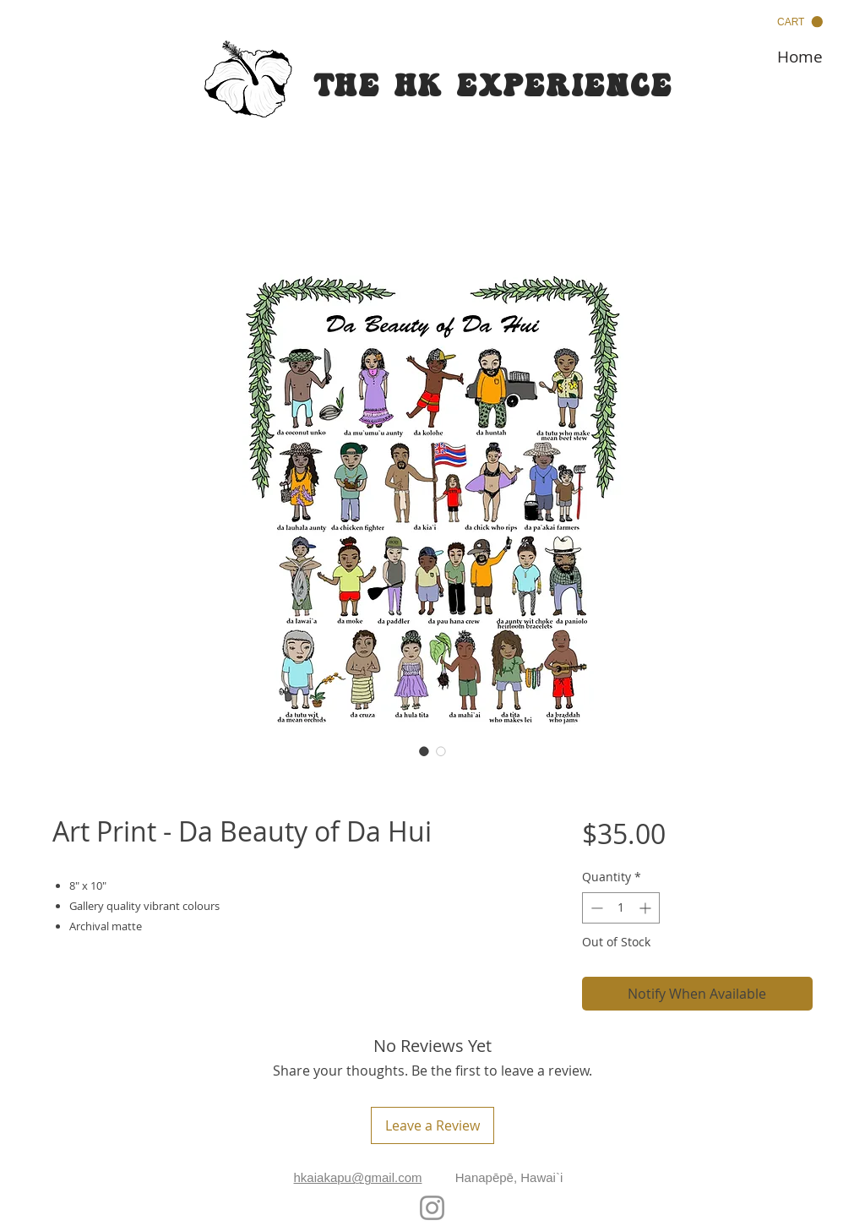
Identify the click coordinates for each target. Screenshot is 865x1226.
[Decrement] (595, 908)
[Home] (800, 57)
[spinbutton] (621, 908)
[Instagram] (432, 1207)
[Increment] (646, 908)
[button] (800, 22)
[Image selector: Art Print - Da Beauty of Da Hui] (424, 751)
